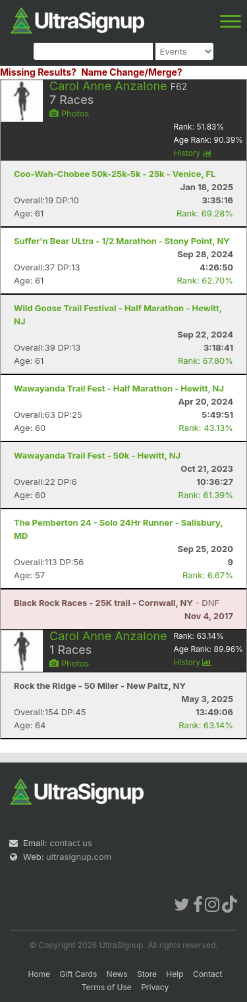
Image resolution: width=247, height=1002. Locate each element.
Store (147, 974)
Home (39, 974)
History (193, 153)
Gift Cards (78, 974)
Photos (69, 113)
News (117, 974)
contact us (70, 843)
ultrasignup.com (78, 856)
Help (174, 974)
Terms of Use (107, 987)
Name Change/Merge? (131, 72)
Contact (208, 974)
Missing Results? (38, 72)
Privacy (155, 987)
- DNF (116, 602)
